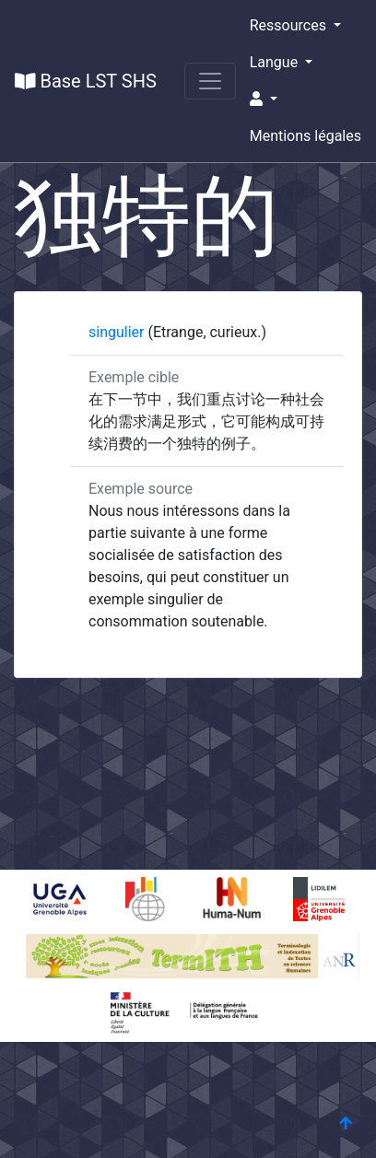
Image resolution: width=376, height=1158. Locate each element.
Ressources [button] (290, 25)
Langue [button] (275, 62)
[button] (305, 99)
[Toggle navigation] (210, 81)
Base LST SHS (86, 81)
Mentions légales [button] (305, 136)
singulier (117, 332)
